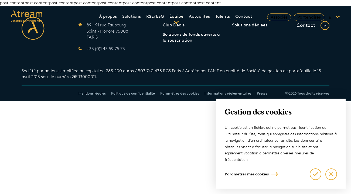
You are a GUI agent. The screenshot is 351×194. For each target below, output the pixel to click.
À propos (108, 16)
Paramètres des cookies (179, 93)
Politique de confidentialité (133, 93)
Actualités (199, 16)
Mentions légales (92, 93)
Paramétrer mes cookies (247, 174)
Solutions (131, 16)
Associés (279, 17)
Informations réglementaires (228, 93)
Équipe (176, 16)
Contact (243, 16)
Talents (222, 16)
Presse (262, 93)
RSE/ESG (155, 16)
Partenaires (309, 17)
